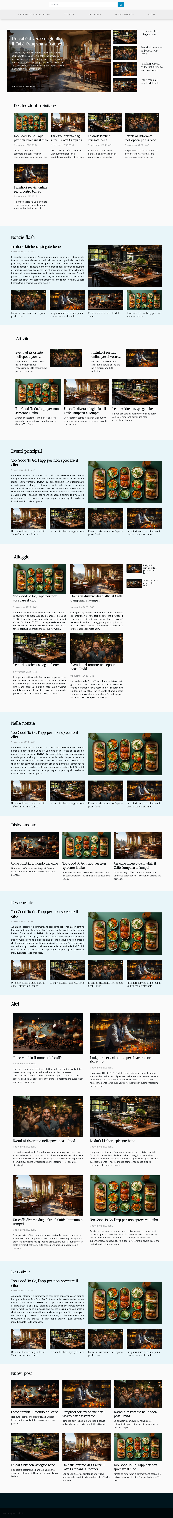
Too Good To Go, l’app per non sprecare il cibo (31, 138)
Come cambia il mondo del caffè (150, 81)
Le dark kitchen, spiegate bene (150, 33)
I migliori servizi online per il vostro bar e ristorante (152, 67)
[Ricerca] (83, 4)
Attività (69, 14)
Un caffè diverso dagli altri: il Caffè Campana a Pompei (68, 140)
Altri (151, 14)
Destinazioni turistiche (34, 14)
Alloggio (95, 14)
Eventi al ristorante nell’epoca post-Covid (151, 50)
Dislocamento (124, 14)
